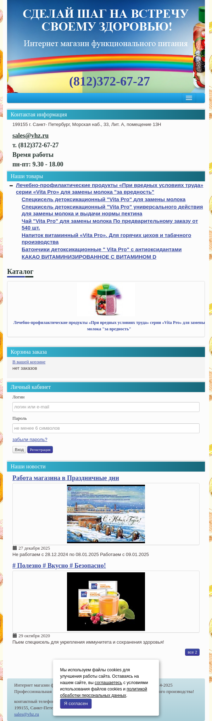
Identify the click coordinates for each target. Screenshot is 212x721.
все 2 (192, 652)
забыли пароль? (29, 439)
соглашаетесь (108, 682)
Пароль (19, 418)
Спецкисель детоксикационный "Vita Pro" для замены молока (103, 199)
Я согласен (76, 703)
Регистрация (40, 449)
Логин (18, 397)
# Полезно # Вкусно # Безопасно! (59, 565)
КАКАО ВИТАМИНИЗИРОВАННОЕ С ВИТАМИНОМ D (89, 257)
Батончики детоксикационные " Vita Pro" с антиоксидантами (102, 249)
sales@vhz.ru (26, 714)
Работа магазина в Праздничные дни (65, 477)
